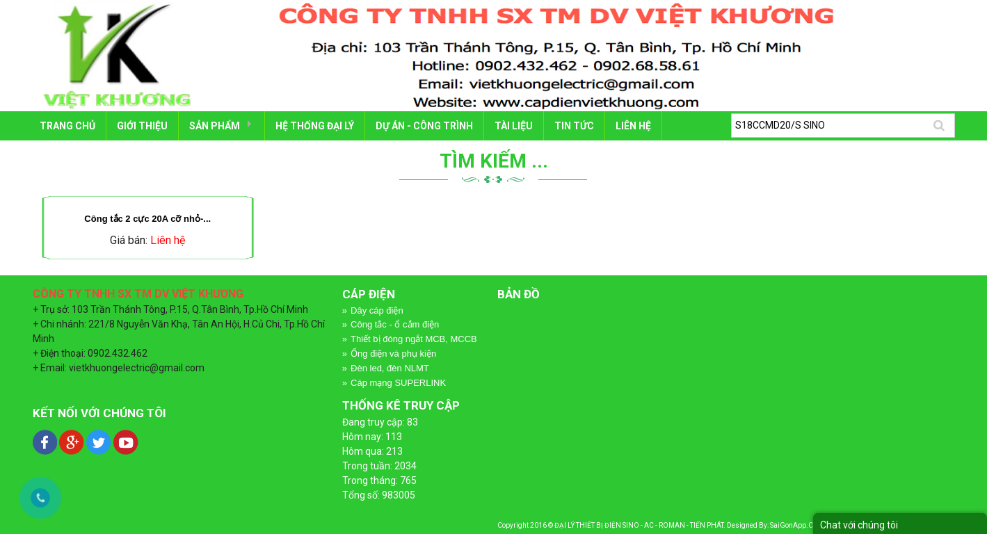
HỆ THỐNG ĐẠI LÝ (314, 125)
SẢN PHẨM (214, 125)
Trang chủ (67, 125)
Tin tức (574, 125)
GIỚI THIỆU (142, 125)
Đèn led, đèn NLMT (390, 368)
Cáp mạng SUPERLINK (398, 383)
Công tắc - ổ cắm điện (395, 324)
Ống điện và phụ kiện (393, 353)
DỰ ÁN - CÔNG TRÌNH (424, 125)
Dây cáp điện (377, 310)
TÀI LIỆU (514, 125)
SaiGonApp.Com (796, 525)
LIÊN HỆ (633, 125)
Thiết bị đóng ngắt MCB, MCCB (414, 339)
